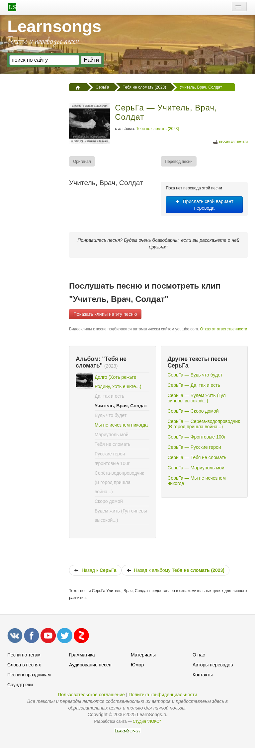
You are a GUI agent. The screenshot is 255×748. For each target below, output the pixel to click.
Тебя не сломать (112, 444)
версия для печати (230, 142)
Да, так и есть (109, 396)
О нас (199, 654)
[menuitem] (82, 161)
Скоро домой (109, 501)
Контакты (202, 674)
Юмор (137, 664)
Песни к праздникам (29, 674)
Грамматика (82, 654)
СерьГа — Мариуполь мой (195, 467)
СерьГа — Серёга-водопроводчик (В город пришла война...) (203, 424)
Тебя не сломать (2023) (157, 128)
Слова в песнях (24, 664)
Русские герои (110, 453)
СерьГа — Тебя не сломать (196, 457)
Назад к (95, 570)
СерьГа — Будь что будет (194, 374)
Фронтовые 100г (112, 463)
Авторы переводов (213, 664)
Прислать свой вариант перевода (204, 205)
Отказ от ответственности (223, 329)
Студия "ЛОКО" (147, 721)
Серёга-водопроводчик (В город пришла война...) (119, 482)
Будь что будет (111, 415)
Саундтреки (20, 684)
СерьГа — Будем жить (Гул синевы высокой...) (196, 398)
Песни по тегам (24, 654)
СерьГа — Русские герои (194, 447)
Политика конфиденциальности (162, 694)
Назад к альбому (175, 570)
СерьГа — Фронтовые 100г (196, 437)
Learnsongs (54, 26)
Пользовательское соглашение (91, 694)
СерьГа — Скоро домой (192, 411)
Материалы (143, 654)
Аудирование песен (90, 664)
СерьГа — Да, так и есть (193, 385)
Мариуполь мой (111, 434)
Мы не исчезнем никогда (121, 425)
